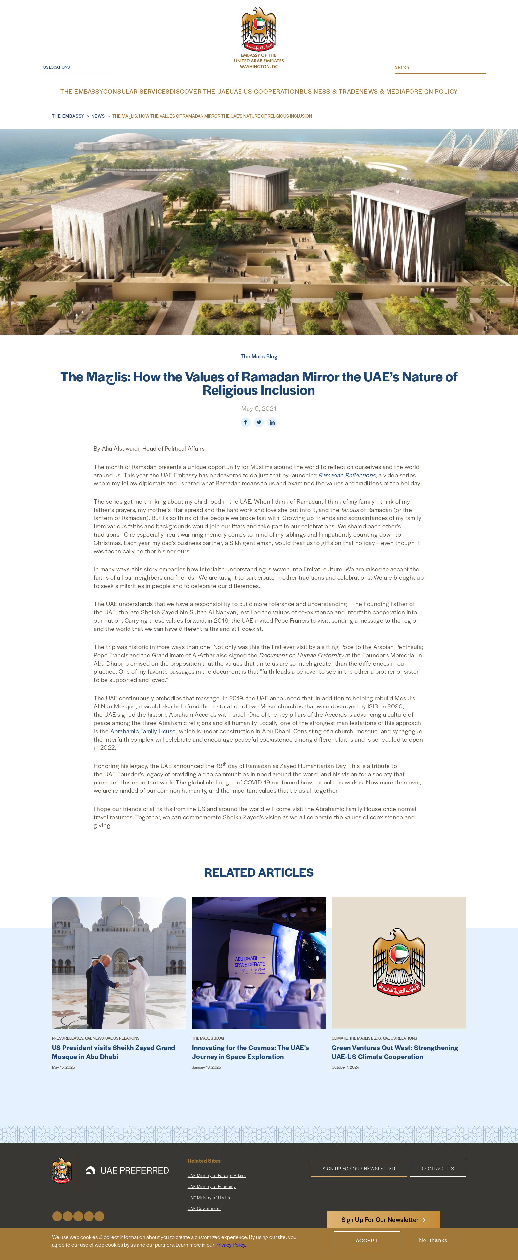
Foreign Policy (416, 91)
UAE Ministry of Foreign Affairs (217, 1175)
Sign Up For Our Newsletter (380, 1219)
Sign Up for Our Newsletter (359, 1168)
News (98, 115)
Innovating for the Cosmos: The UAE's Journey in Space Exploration (250, 1051)
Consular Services (150, 91)
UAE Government (204, 1208)
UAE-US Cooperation (263, 91)
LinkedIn (99, 1215)
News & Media (369, 91)
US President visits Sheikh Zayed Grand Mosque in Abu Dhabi (113, 1051)
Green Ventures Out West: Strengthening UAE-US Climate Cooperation (395, 1051)
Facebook (57, 1215)
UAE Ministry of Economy (212, 1186)
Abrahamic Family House (143, 730)
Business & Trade (321, 91)
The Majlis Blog (259, 355)
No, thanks (433, 1240)
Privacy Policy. (230, 1244)
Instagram (78, 1215)
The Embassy (99, 91)
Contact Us (438, 1167)
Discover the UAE (206, 91)
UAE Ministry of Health (209, 1197)
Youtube (89, 1215)
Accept (367, 1240)
